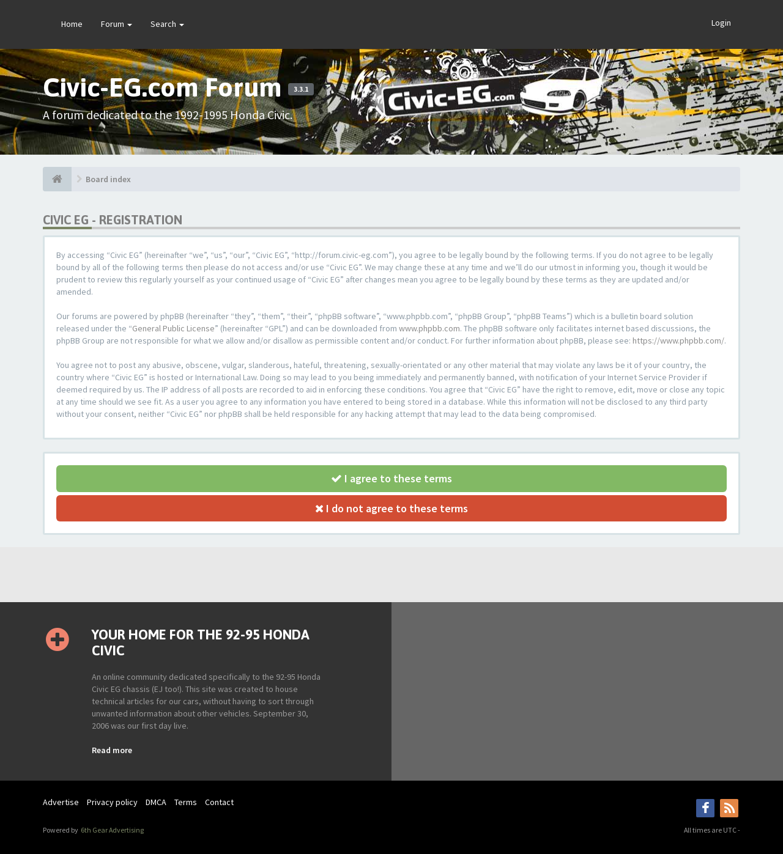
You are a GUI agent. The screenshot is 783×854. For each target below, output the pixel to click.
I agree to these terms (391, 478)
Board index (108, 179)
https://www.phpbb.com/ (678, 340)
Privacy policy (112, 802)
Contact (219, 802)
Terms (185, 802)
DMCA (156, 802)
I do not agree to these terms (391, 508)
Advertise (61, 802)
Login (721, 22)
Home (72, 23)
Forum (116, 23)
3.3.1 (301, 89)
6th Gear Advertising (112, 829)
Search (167, 23)
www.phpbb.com (429, 328)
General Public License (173, 328)
